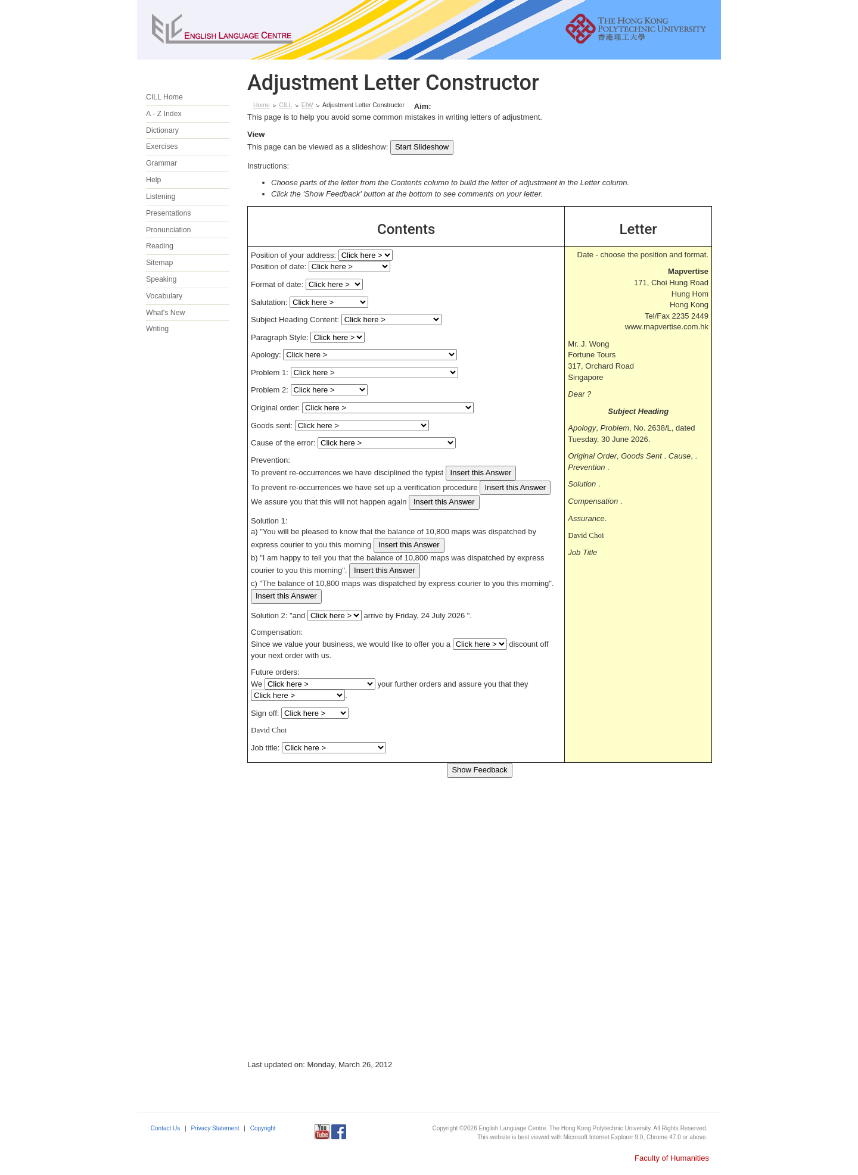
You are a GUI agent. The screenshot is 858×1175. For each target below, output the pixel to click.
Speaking (161, 279)
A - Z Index (164, 114)
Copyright (263, 1128)
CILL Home (164, 97)
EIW (307, 105)
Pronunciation (168, 230)
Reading (159, 246)
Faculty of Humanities (672, 1158)
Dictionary (162, 130)
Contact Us (165, 1128)
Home (261, 105)
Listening (160, 196)
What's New (165, 312)
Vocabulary (164, 296)
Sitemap (159, 262)
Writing (157, 329)
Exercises (162, 146)
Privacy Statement (215, 1128)
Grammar (161, 163)
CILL (285, 105)
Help (153, 180)
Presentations (168, 213)
